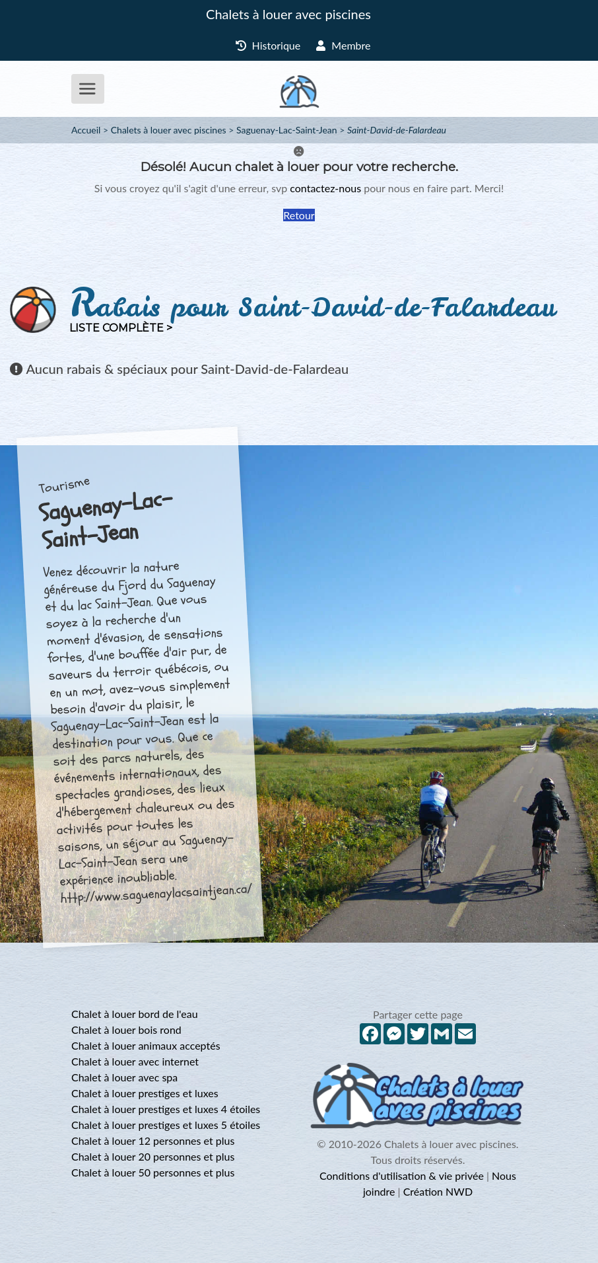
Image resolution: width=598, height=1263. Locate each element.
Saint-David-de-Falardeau (396, 129)
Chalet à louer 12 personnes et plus (152, 1140)
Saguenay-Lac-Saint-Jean (286, 129)
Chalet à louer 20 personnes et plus (152, 1156)
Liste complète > (120, 328)
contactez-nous (325, 188)
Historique (268, 45)
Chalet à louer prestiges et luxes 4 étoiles (165, 1108)
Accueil (85, 129)
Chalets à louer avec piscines (288, 14)
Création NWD (438, 1191)
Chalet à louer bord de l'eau (134, 1013)
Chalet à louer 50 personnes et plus (152, 1172)
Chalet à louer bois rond (126, 1029)
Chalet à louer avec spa (124, 1077)
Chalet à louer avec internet (135, 1061)
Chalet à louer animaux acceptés (145, 1045)
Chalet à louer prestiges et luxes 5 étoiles (165, 1124)
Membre (343, 45)
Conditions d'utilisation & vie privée (401, 1175)
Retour (298, 215)
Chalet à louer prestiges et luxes (144, 1093)
